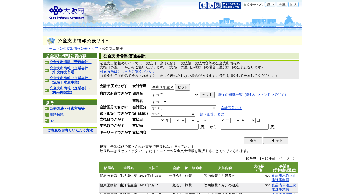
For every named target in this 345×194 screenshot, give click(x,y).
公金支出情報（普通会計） (71, 62)
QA (52, 121)
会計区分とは (231, 108)
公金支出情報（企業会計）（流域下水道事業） (71, 80)
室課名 (137, 101)
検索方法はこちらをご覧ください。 (128, 72)
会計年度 (139, 86)
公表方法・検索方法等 (67, 108)
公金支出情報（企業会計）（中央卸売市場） (71, 70)
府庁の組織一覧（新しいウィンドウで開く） (253, 95)
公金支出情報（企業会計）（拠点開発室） (71, 90)
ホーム (51, 48)
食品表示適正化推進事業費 (284, 178)
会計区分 (139, 107)
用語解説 (57, 115)
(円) (202, 127)
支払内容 (139, 132)
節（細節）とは (212, 114)
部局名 (137, 93)
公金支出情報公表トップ (79, 48)
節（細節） (141, 113)
